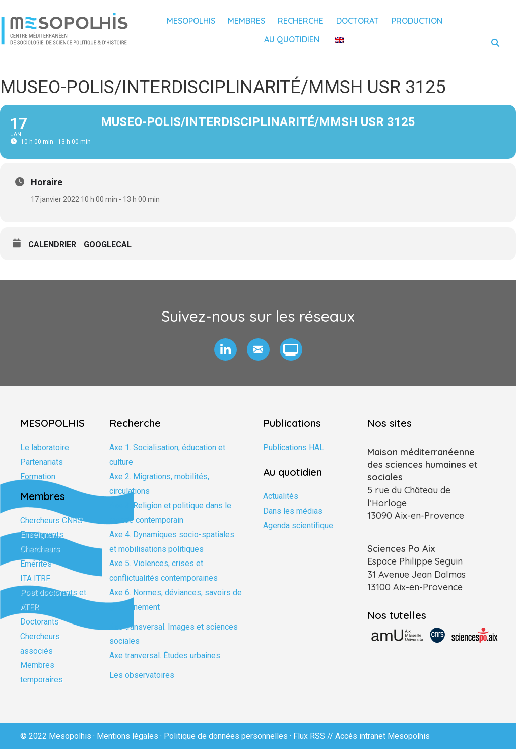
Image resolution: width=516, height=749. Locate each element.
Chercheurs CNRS (51, 520)
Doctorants (39, 622)
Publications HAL (293, 447)
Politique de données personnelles (226, 736)
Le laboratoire (44, 447)
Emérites (36, 564)
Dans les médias (292, 511)
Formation (37, 476)
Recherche (301, 21)
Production (417, 21)
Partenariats (41, 462)
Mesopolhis (191, 21)
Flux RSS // (314, 736)
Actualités (280, 496)
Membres (246, 21)
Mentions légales (127, 736)
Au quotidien (291, 39)
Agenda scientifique (298, 525)
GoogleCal (108, 244)
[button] (225, 349)
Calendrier (52, 244)
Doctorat (357, 21)
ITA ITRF (35, 578)
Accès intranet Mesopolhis (382, 736)
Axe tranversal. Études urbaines (164, 655)
